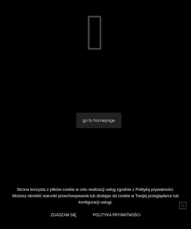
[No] (182, 205)
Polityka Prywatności (116, 215)
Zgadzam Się (63, 215)
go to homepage (99, 120)
